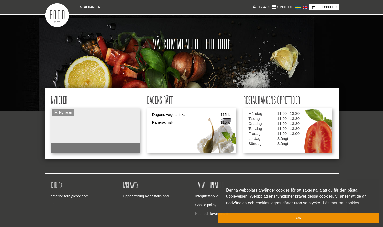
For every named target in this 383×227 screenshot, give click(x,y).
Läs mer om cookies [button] (341, 203)
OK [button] (298, 218)
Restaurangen (88, 7)
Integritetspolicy (207, 196)
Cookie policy (205, 205)
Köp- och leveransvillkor (214, 214)
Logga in (263, 7)
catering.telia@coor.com (70, 196)
